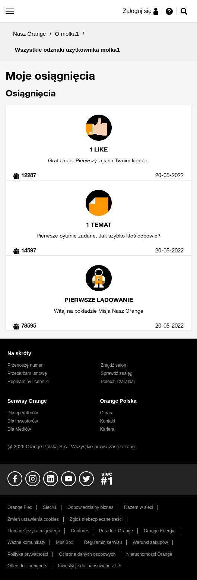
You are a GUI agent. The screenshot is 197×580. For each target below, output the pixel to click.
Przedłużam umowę (27, 373)
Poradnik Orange (116, 530)
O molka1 (67, 34)
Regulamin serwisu (103, 542)
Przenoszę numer (25, 365)
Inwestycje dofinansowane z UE (89, 565)
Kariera (107, 429)
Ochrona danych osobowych (87, 554)
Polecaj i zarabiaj (118, 381)
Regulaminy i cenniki (28, 381)
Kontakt (107, 421)
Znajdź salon (113, 365)
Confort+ (79, 530)
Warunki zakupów (150, 542)
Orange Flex (19, 507)
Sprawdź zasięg (117, 373)
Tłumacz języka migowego (33, 530)
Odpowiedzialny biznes (90, 507)
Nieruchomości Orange (149, 554)
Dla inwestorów (22, 421)
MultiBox (64, 542)
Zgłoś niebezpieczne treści (96, 519)
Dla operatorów (22, 412)
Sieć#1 (50, 507)
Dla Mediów (19, 429)
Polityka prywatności (27, 554)
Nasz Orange (29, 34)
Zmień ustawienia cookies (33, 519)
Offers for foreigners (27, 565)
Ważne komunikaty (26, 542)
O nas (106, 412)
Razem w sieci (138, 507)
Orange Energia (159, 530)
